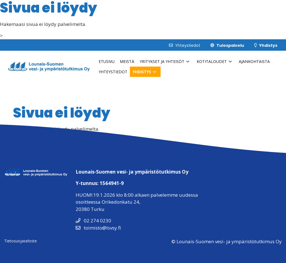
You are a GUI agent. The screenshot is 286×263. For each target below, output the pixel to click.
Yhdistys (142, 71)
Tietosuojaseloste (20, 240)
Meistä (127, 61)
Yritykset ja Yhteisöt (162, 61)
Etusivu (107, 61)
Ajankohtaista (254, 61)
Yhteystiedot (113, 71)
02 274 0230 (93, 220)
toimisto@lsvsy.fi (98, 228)
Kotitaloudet (212, 61)
